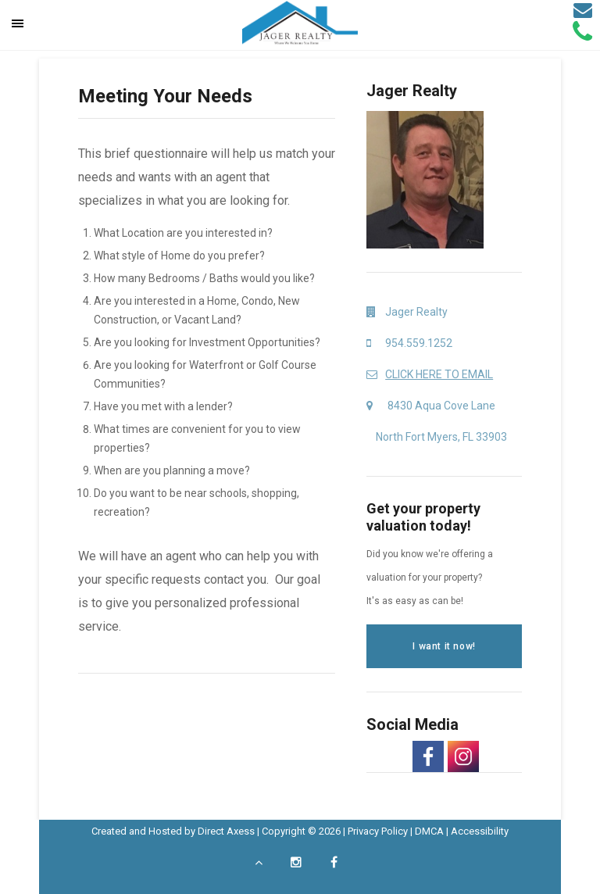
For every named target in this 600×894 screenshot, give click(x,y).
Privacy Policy (378, 831)
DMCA (429, 831)
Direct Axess (226, 831)
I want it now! (443, 646)
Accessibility (480, 831)
